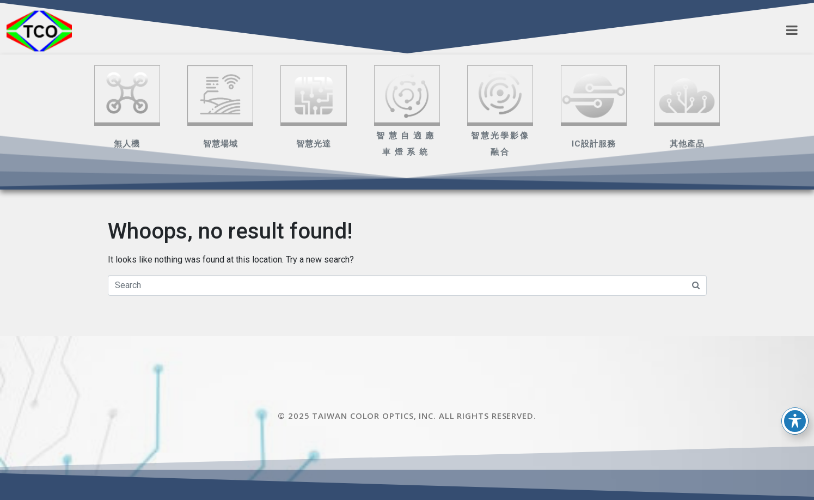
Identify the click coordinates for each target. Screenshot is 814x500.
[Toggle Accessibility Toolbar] (795, 421)
